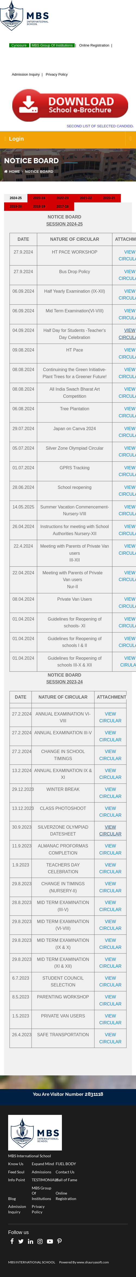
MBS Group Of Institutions (53, 45)
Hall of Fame (66, 1179)
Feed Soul (16, 1172)
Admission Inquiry (27, 74)
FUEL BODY (66, 1163)
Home (12, 171)
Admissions (41, 1172)
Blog (12, 1198)
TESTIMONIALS (43, 1179)
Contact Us (65, 1172)
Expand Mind (43, 1163)
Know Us (15, 1163)
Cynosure (19, 45)
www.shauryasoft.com (93, 1262)
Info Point (16, 1179)
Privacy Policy (57, 74)
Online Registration (95, 45)
